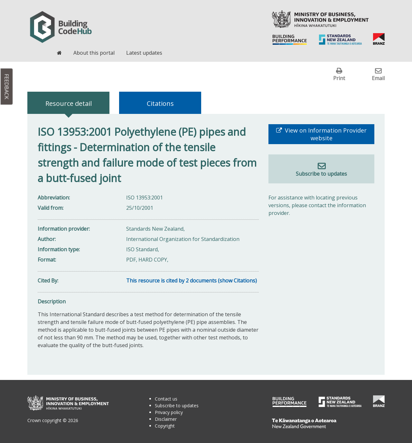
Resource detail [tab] (68, 103)
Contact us (166, 399)
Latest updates (144, 52)
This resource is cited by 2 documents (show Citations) (191, 280)
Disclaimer (166, 419)
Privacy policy (169, 412)
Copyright (165, 426)
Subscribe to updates (321, 173)
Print (339, 78)
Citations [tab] (160, 103)
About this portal (94, 52)
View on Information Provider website (325, 134)
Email (378, 78)
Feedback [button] (6, 86)
